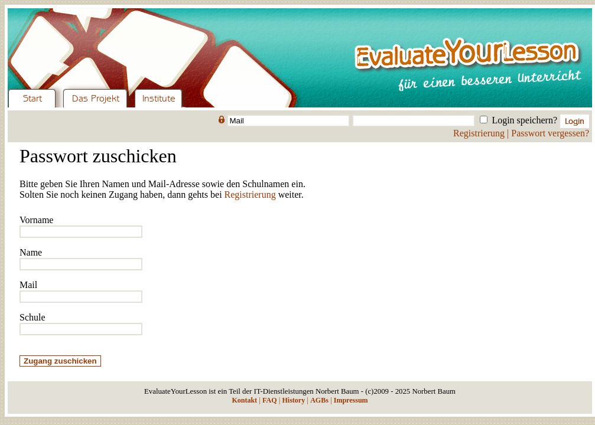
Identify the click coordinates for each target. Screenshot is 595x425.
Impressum (351, 400)
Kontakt (244, 400)
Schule (32, 317)
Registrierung (479, 133)
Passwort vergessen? (550, 133)
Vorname (36, 220)
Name (30, 252)
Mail (28, 285)
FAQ (269, 400)
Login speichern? (524, 120)
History (293, 400)
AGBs (319, 400)
